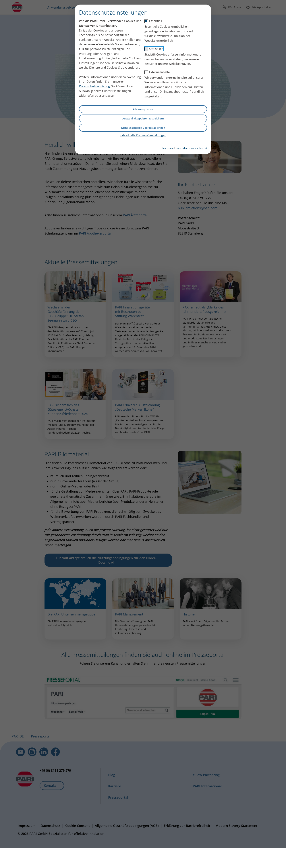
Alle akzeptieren (143, 109)
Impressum (167, 147)
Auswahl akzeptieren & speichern (143, 118)
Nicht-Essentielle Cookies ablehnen (143, 127)
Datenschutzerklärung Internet (191, 147)
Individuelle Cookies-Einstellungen (143, 135)
